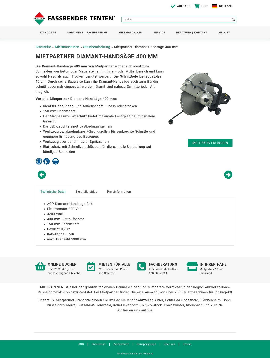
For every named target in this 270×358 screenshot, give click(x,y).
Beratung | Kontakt (191, 32)
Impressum (99, 344)
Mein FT (224, 32)
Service (159, 32)
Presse (187, 344)
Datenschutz (121, 344)
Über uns (169, 344)
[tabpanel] (135, 221)
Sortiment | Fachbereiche (87, 32)
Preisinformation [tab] (119, 191)
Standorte (47, 32)
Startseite (43, 47)
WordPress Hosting (127, 353)
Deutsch (225, 6)
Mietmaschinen (130, 32)
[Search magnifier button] (233, 19)
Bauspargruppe (146, 344)
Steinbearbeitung (96, 47)
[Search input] (177, 19)
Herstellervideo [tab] (86, 191)
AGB (81, 344)
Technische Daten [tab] (53, 191)
